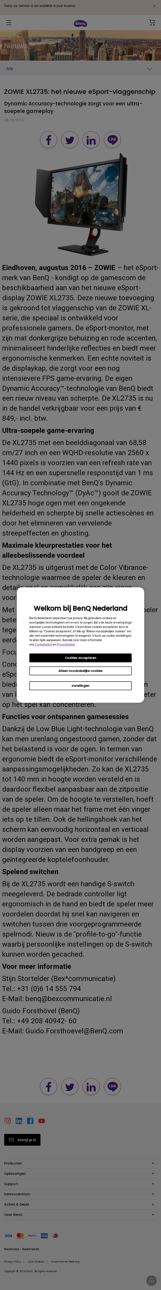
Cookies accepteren (80, 658)
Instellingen (80, 686)
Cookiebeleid (43, 644)
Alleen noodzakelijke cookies (80, 671)
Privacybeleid (66, 644)
